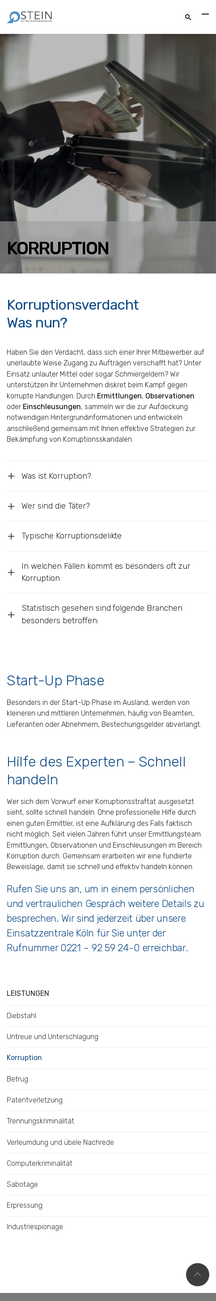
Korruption (24, 1057)
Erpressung (24, 1205)
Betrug (17, 1079)
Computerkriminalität (39, 1163)
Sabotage (22, 1184)
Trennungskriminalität (40, 1121)
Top (197, 1274)
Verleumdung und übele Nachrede (60, 1142)
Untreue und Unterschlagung (52, 1036)
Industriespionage (35, 1226)
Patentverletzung (35, 1100)
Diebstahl (21, 1015)
